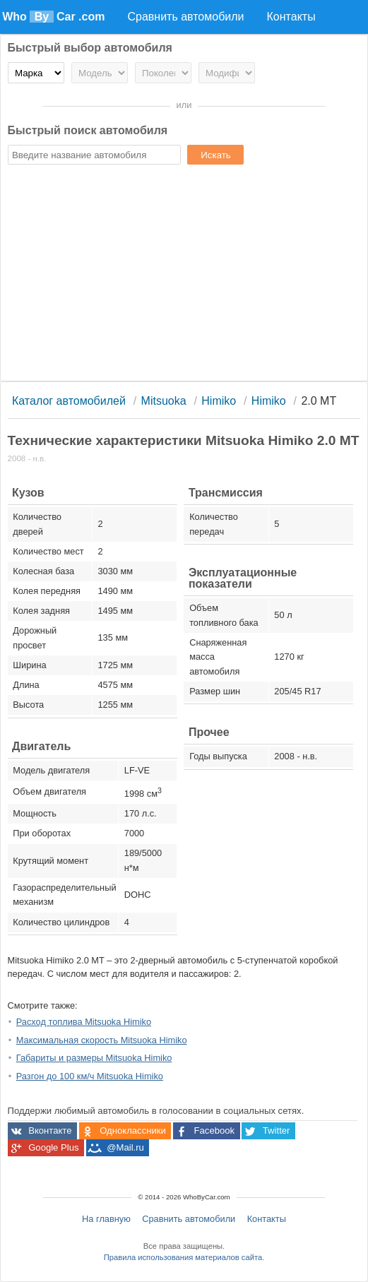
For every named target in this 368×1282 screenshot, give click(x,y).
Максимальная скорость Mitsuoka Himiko (101, 1040)
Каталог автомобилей (69, 401)
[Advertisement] (184, 275)
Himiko (218, 401)
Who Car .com (53, 17)
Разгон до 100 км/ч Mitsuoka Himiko (89, 1076)
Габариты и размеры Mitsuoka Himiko (94, 1057)
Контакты (266, 1218)
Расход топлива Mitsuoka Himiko (83, 1021)
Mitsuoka (163, 401)
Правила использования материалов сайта (183, 1257)
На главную (106, 1218)
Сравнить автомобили (188, 1218)
